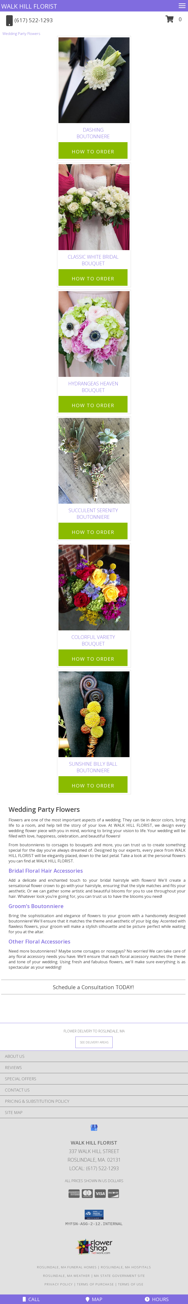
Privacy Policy (59, 1284)
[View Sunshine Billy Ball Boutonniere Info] (94, 714)
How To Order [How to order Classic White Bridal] (93, 278)
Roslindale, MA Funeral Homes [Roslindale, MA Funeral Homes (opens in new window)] (67, 1267)
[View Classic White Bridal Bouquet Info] (94, 207)
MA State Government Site (119, 1275)
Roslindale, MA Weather (66, 1275)
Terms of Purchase (95, 1284)
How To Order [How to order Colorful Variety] (93, 659)
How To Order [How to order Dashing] (93, 151)
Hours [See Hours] (157, 1299)
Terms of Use (130, 1284)
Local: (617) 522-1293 (94, 1168)
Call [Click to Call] (31, 1299)
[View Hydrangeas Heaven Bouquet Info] (94, 334)
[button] (173, 20)
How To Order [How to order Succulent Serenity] (93, 532)
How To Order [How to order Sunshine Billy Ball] (93, 785)
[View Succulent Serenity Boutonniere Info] (94, 460)
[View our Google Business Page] (94, 1130)
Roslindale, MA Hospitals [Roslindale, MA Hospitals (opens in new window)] (126, 1267)
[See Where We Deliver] (94, 1042)
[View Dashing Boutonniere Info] (94, 80)
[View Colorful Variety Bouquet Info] (94, 587)
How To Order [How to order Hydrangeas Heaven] (93, 405)
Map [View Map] (94, 1299)
